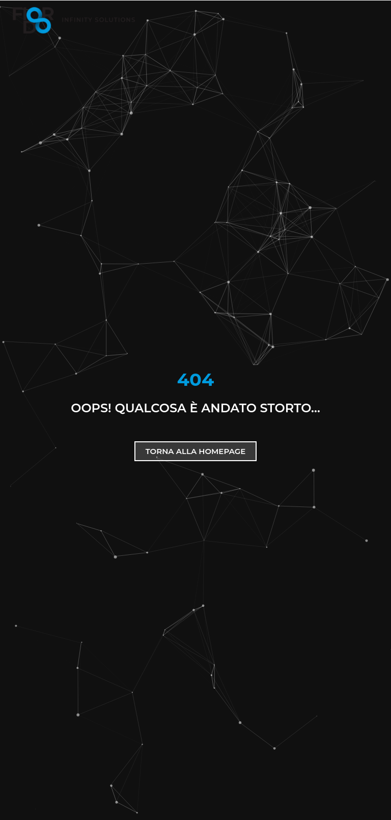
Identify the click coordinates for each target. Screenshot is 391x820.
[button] (355, 20)
